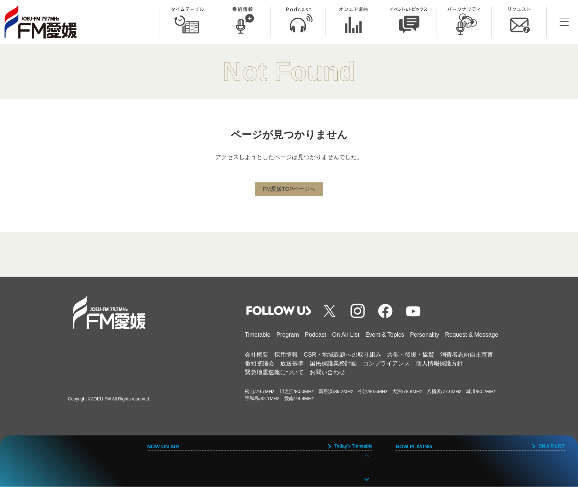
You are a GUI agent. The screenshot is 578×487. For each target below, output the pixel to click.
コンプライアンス (386, 364)
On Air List (345, 336)
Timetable (258, 336)
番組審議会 (259, 364)
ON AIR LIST (552, 446)
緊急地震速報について (274, 373)
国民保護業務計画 (333, 364)
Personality (424, 336)
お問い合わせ (327, 373)
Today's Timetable (353, 446)
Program (287, 336)
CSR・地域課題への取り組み (342, 356)
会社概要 (256, 356)
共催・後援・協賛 (410, 356)
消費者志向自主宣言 (466, 356)
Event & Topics (384, 336)
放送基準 (292, 364)
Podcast (315, 336)
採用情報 (286, 356)
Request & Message (471, 336)
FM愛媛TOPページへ (289, 189)
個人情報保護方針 (439, 364)
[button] (366, 478)
